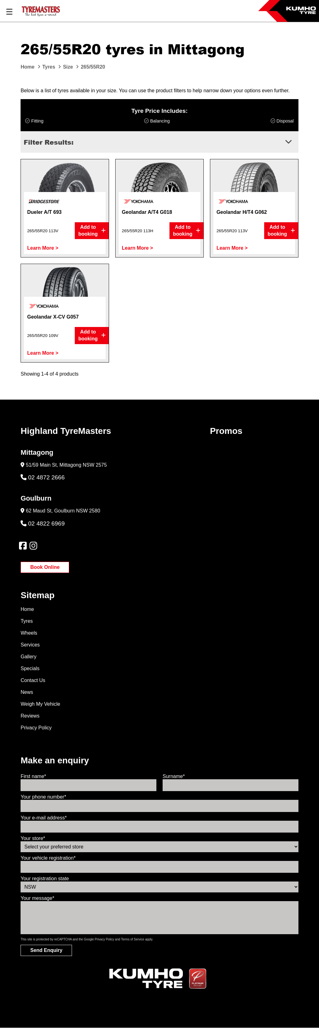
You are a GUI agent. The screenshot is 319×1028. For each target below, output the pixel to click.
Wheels (29, 633)
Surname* (174, 776)
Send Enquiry (46, 950)
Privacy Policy (36, 727)
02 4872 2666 (42, 477)
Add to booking (92, 231)
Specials (30, 668)
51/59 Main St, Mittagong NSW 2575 (66, 465)
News (27, 692)
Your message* (37, 898)
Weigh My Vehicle (40, 704)
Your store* (33, 838)
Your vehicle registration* (48, 858)
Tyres (27, 621)
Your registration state (45, 878)
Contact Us (33, 680)
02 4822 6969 (42, 523)
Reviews (30, 715)
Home (27, 609)
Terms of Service (132, 939)
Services (30, 644)
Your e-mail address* (44, 817)
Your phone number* (43, 797)
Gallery (28, 656)
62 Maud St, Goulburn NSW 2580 (63, 510)
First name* (33, 776)
